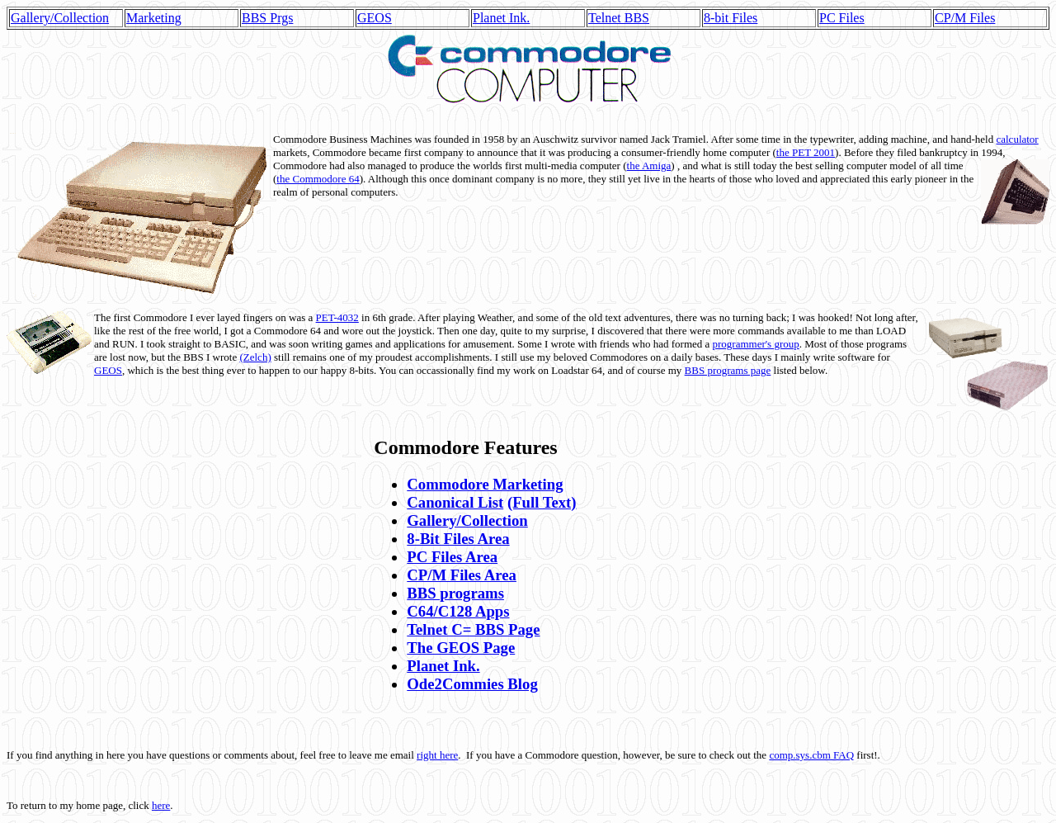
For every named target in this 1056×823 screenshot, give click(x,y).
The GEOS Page (461, 647)
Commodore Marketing (485, 484)
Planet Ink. (501, 18)
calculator (1017, 139)
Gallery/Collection (60, 18)
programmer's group (756, 344)
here (161, 805)
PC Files (842, 18)
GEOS (374, 18)
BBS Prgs (267, 18)
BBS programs (455, 593)
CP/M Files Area (461, 575)
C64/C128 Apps (458, 611)
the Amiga (649, 165)
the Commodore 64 (317, 179)
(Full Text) (542, 502)
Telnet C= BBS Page (473, 629)
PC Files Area (452, 556)
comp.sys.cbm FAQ (811, 755)
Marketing (154, 18)
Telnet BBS (618, 18)
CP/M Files (965, 18)
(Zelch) (255, 357)
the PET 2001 (805, 152)
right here (437, 755)
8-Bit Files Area (458, 538)
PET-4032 (337, 317)
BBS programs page (728, 370)
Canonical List (455, 502)
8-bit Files (730, 18)
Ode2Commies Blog (472, 684)
